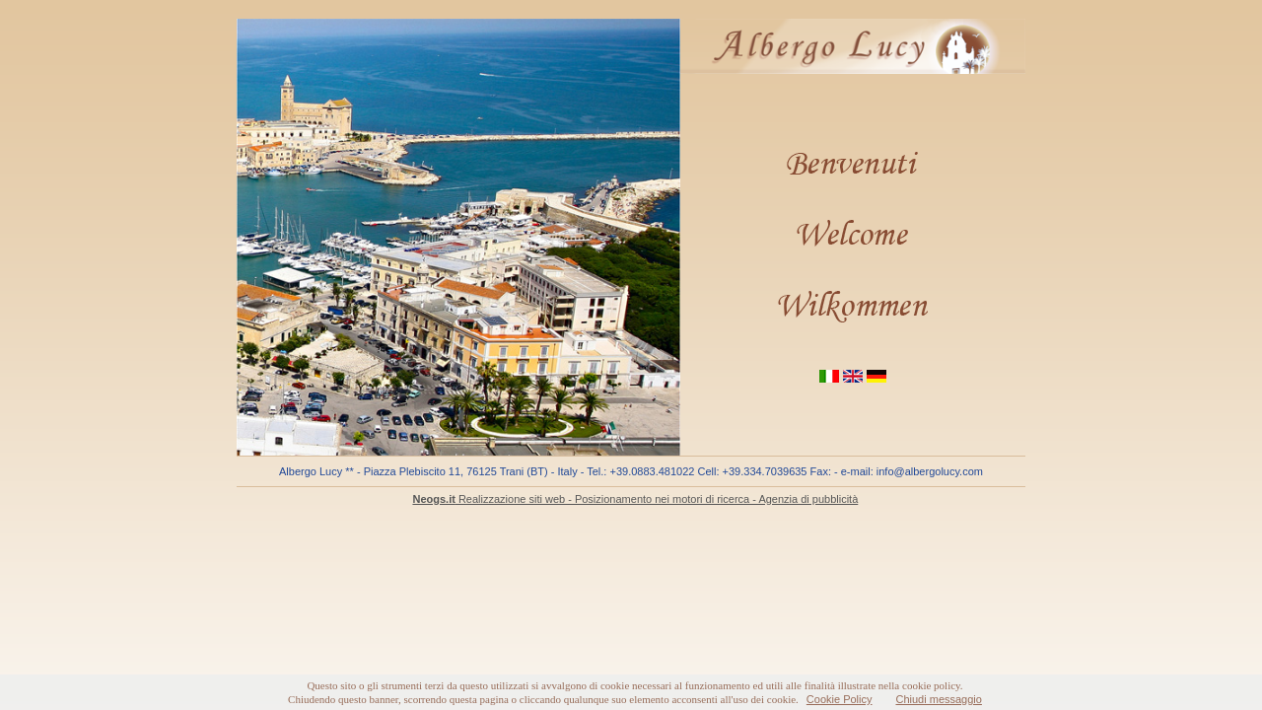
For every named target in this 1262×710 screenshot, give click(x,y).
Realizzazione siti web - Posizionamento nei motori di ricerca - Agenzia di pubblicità (635, 499)
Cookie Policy (839, 699)
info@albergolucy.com (929, 471)
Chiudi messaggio (938, 699)
